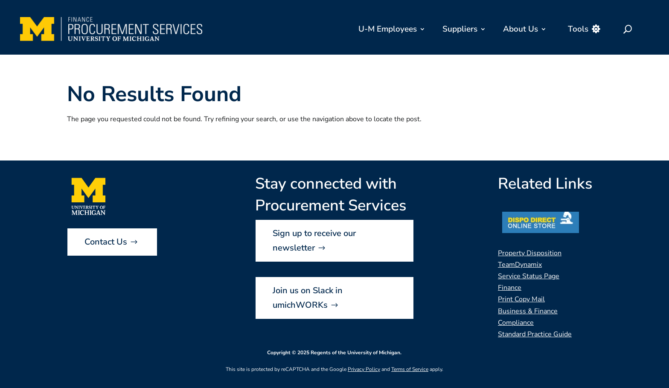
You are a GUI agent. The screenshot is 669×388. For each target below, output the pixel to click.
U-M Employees (387, 29)
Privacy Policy (364, 369)
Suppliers (459, 29)
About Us (520, 29)
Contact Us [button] (105, 242)
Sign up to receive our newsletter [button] (314, 241)
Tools (578, 29)
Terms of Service (409, 369)
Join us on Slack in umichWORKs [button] (308, 298)
